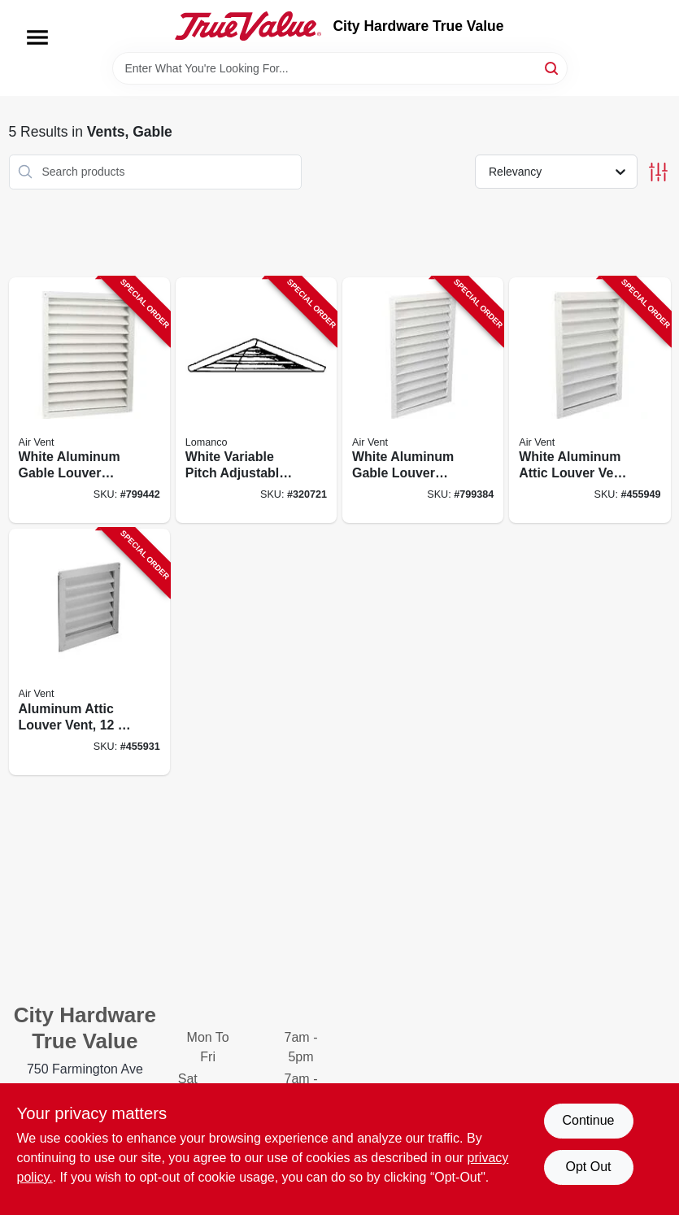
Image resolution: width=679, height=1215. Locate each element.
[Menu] (37, 37)
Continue (588, 1120)
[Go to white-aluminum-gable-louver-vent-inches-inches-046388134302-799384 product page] (422, 400)
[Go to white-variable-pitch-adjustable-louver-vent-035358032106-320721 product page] (256, 400)
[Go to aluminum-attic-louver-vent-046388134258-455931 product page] (89, 652)
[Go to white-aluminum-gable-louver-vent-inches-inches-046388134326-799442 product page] (89, 400)
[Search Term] (340, 68)
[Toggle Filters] (658, 172)
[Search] (552, 67)
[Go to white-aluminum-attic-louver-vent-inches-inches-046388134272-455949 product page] (589, 400)
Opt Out (588, 1167)
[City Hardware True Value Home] (248, 26)
